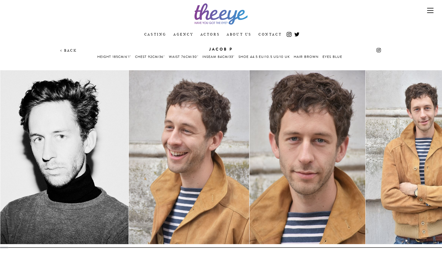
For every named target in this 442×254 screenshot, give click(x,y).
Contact (270, 34)
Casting (155, 34)
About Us (239, 34)
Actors (210, 34)
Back (68, 50)
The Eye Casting (221, 14)
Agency (183, 34)
